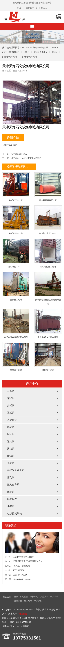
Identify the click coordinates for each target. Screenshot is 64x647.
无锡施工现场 (16, 285)
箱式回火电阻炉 (46, 51)
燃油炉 (11, 491)
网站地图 (30, 8)
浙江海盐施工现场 (19, 153)
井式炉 (11, 405)
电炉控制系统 (14, 513)
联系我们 (39, 601)
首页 (15, 70)
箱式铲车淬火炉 (16, 186)
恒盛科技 (23, 614)
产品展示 (46, 596)
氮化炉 (11, 427)
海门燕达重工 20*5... (48, 219)
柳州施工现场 (48, 356)
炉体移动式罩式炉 (40, 56)
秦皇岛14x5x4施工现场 (48, 323)
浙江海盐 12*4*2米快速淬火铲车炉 (27, 157)
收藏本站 (43, 8)
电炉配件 (12, 499)
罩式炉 (11, 412)
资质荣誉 (18, 601)
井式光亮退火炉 (15, 470)
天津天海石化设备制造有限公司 (48, 288)
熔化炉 (11, 477)
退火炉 (11, 441)
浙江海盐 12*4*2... (16, 252)
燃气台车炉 (13, 484)
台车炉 (32, 51)
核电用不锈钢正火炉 (48, 186)
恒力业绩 (7, 601)
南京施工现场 (16, 356)
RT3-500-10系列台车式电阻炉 (36, 46)
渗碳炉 (11, 455)
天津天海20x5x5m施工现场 (16, 323)
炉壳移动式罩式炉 (19, 56)
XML (18, 8)
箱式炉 (11, 398)
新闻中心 (35, 596)
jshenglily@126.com (22, 579)
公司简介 (24, 596)
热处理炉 (12, 419)
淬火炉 (11, 448)
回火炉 (11, 434)
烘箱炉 (11, 506)
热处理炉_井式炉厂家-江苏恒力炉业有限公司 (22, 16)
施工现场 (24, 70)
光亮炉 (11, 463)
